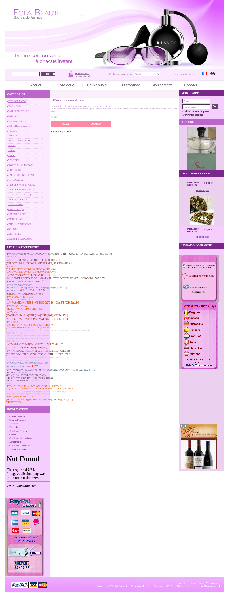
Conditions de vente (18, 431)
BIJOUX (12, 135)
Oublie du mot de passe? (196, 111)
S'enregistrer (197, 583)
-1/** (34, 366)
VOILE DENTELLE (18, 111)
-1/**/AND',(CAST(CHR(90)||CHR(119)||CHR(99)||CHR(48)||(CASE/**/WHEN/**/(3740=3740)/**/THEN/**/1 (31, 269)
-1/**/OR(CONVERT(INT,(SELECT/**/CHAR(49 (19, 298)
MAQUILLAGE (16, 214)
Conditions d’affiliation (19, 445)
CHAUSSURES (16, 170)
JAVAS (11, 150)
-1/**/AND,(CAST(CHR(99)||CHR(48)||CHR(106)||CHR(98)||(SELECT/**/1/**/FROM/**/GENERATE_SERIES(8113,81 (39, 260)
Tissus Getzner (15, 179)
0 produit (87, 76)
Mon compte (212, 583)
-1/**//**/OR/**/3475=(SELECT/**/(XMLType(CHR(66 (25, 292)
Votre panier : (82, 73)
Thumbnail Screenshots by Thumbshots (196, 586)
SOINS (12, 145)
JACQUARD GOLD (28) (21, 175)
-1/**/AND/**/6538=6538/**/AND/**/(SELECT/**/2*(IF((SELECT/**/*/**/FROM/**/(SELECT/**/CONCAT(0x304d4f (39, 387)
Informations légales (164, 586)
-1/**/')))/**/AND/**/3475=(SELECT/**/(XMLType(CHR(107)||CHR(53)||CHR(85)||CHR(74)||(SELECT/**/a (36, 288)
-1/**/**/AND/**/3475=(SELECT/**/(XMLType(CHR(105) (24, 307)
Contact (12, 434)
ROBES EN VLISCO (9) (20, 165)
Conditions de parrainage (20, 438)
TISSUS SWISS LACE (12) (22, 184)
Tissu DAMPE (15, 204)
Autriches (13, 116)
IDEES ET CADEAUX (20, 238)
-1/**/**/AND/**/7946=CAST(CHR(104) (31, 274)
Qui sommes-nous (17, 416)
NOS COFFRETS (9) (19, 140)
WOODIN (13, 160)
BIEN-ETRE (14, 233)
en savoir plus (202, 190)
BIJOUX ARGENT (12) (20, 224)
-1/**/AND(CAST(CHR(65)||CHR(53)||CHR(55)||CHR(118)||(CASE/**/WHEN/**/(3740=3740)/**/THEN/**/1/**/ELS (39, 352)
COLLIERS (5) (16, 209)
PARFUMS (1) (15, 219)
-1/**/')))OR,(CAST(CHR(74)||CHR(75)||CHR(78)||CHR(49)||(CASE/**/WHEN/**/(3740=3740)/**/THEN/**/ (30, 325)
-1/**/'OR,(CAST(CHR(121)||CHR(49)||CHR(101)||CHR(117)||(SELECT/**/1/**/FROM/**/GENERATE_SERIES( (37, 315)
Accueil (67, 131)
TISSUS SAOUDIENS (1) (21, 189)
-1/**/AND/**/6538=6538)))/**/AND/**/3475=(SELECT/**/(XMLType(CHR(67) (34, 345)
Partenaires (14, 427)
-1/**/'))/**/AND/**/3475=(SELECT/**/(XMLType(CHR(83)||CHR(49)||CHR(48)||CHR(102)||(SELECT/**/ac (39, 399)
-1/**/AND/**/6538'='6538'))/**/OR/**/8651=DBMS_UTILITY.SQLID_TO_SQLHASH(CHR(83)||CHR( (59, 253)
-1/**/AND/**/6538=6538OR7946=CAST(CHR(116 (42, 302)
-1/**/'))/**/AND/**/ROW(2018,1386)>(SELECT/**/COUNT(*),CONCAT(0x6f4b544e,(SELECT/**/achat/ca (30, 378)
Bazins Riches (15, 106)
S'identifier (56, 131)
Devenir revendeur (17, 449)
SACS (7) (13, 229)
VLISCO (12, 130)
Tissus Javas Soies (17, 120)
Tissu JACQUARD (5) (19, 194)
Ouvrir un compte (192, 114)
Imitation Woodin (193, 183)
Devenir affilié (15, 442)
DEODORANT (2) (17, 101)
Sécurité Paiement (17, 420)
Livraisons (14, 423)
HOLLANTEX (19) (18, 199)
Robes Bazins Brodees (19, 125)
